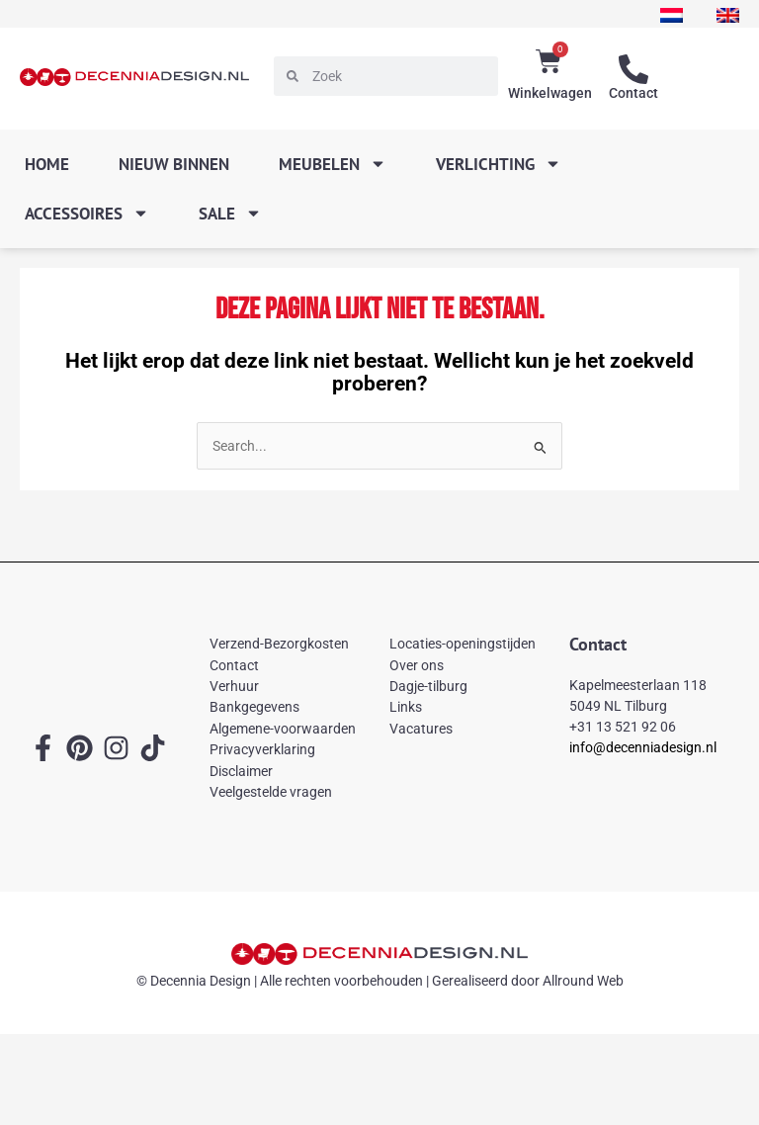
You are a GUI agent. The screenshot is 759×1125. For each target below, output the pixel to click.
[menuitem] (671, 15)
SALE (230, 213)
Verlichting (498, 163)
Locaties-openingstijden (462, 643)
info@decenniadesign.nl (643, 747)
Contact (633, 93)
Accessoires (87, 213)
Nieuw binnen (174, 164)
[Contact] (633, 69)
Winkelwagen (550, 93)
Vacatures (421, 728)
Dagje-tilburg (428, 686)
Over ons (416, 665)
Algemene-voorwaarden (283, 728)
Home (47, 164)
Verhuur (234, 686)
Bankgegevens (254, 707)
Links (405, 707)
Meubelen (332, 163)
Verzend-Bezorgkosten (279, 643)
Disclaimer (241, 771)
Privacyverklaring (262, 749)
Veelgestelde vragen (271, 792)
